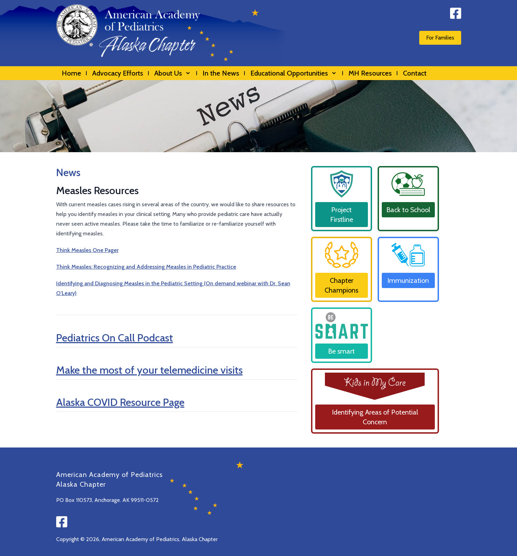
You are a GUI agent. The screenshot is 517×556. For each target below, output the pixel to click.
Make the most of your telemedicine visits (149, 370)
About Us (172, 73)
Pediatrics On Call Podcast (114, 337)
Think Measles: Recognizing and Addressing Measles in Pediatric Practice (146, 266)
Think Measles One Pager (87, 250)
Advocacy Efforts (117, 73)
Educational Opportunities (293, 73)
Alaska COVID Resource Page (120, 402)
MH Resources (370, 73)
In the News (221, 73)
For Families (440, 37)
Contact (414, 73)
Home (71, 73)
